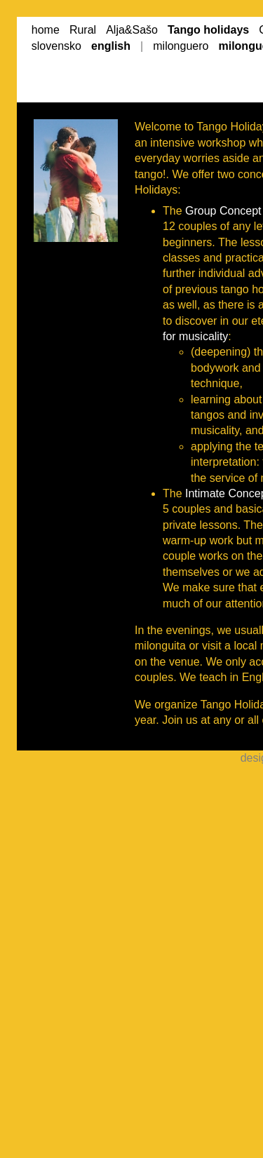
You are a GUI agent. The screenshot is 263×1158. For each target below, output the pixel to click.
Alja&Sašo (132, 30)
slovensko (56, 46)
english (110, 46)
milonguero (180, 46)
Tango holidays (208, 30)
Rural (82, 30)
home (46, 30)
